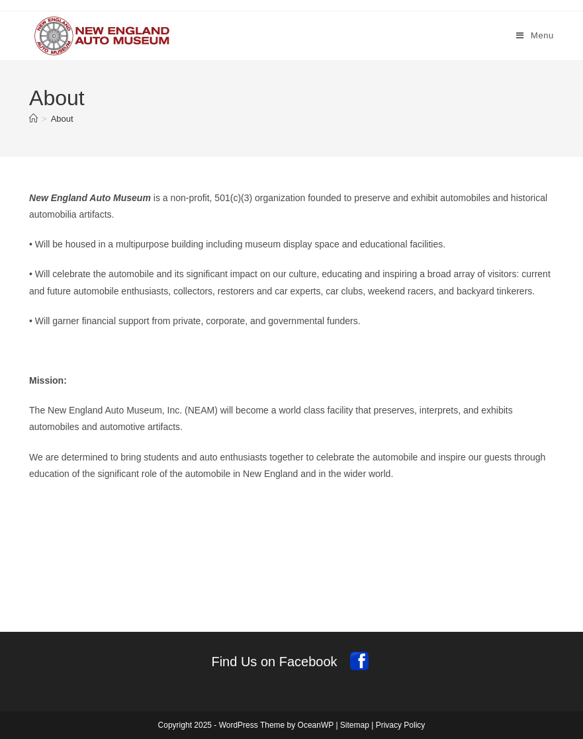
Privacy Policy (401, 725)
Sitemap (354, 725)
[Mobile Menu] (535, 35)
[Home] (33, 119)
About (62, 119)
